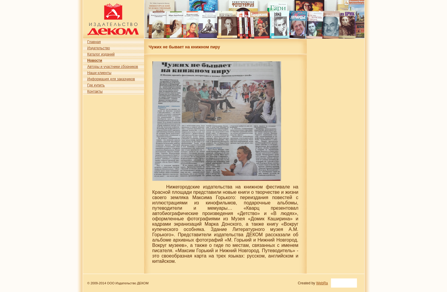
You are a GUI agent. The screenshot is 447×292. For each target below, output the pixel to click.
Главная (94, 42)
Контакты (95, 91)
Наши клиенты (99, 73)
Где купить (96, 85)
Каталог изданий (101, 54)
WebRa (322, 283)
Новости (94, 60)
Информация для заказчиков (111, 79)
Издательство (98, 48)
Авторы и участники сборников (112, 67)
